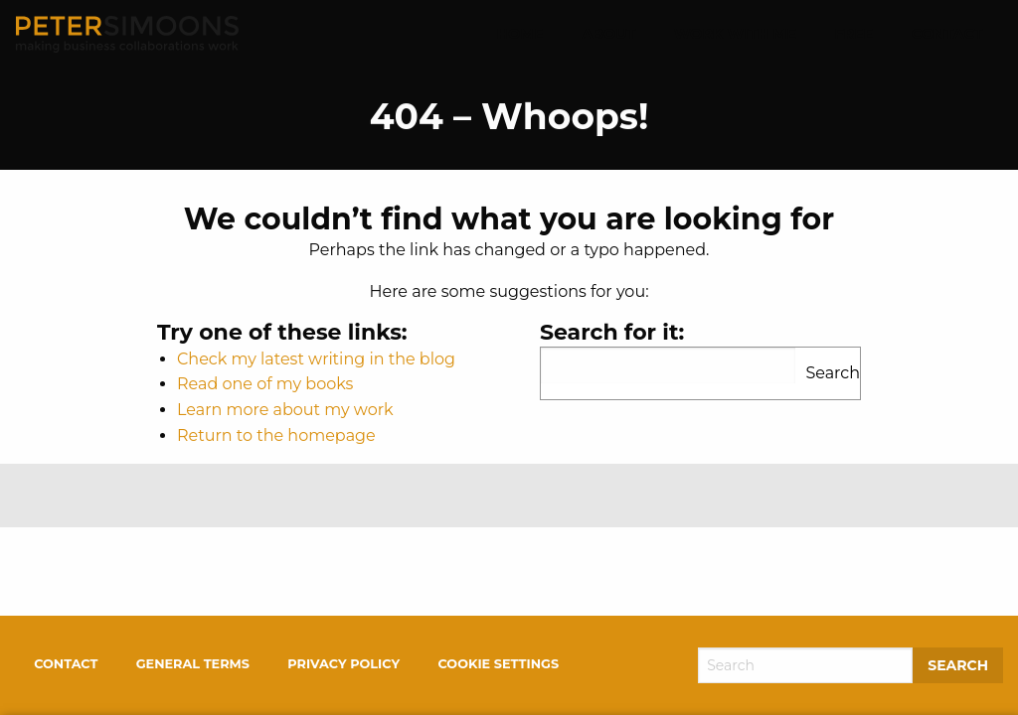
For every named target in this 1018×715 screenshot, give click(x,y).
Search (832, 372)
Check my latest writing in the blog (316, 359)
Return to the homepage (276, 435)
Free (853, 34)
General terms (193, 663)
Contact (947, 34)
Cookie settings (498, 663)
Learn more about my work (285, 409)
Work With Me (735, 34)
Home (520, 34)
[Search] (805, 665)
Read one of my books (265, 383)
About (608, 34)
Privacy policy (343, 663)
